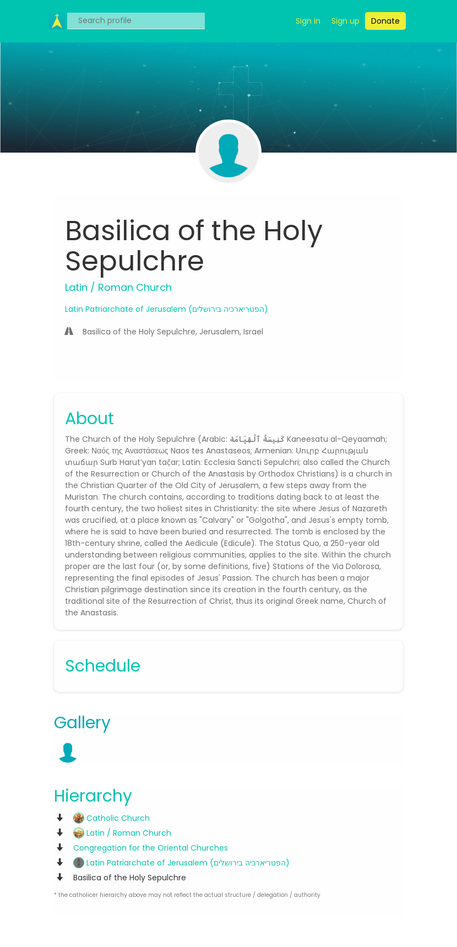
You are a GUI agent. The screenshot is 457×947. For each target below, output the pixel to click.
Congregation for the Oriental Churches (150, 847)
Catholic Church (111, 818)
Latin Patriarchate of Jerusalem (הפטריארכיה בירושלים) (166, 309)
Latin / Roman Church (122, 832)
